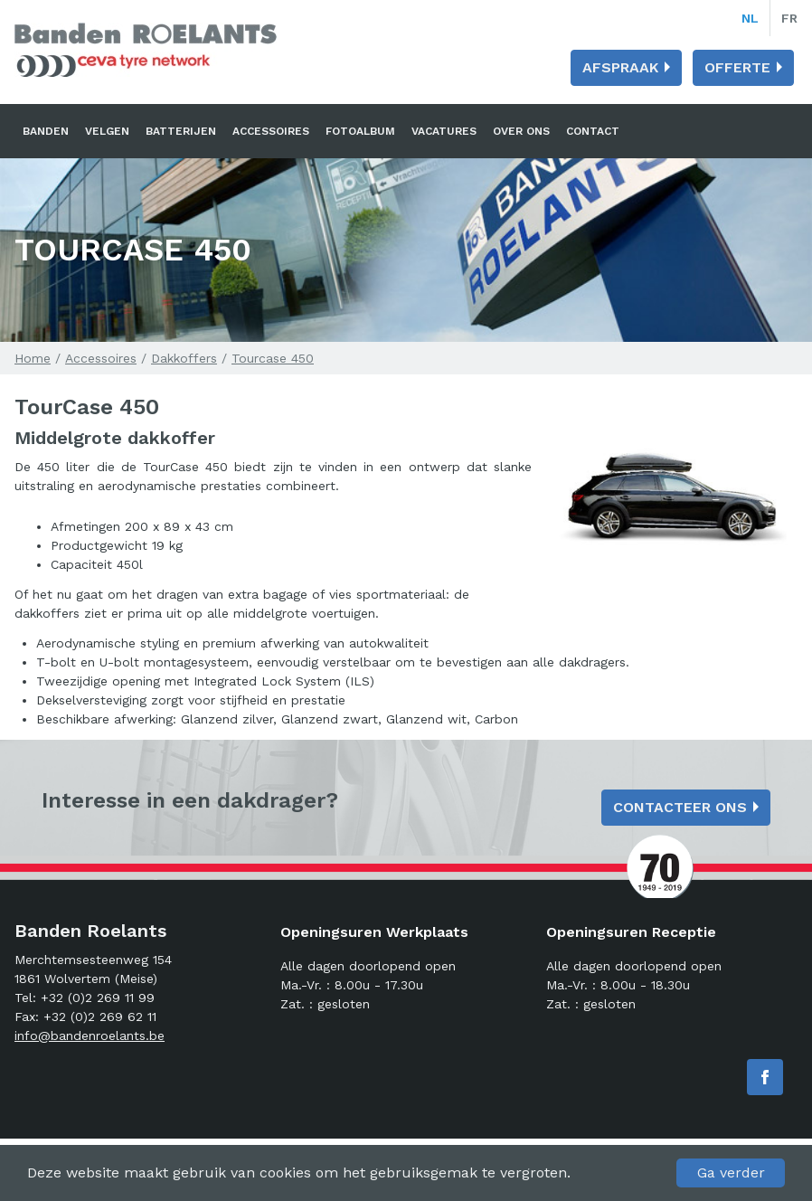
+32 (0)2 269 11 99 (98, 997)
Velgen (107, 131)
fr (789, 18)
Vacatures (444, 131)
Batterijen (181, 131)
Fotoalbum (360, 131)
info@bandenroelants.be (89, 1035)
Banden (46, 131)
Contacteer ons (680, 807)
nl (750, 18)
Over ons (521, 131)
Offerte (737, 67)
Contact (592, 131)
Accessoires (270, 131)
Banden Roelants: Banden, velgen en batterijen (145, 50)
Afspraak (620, 67)
